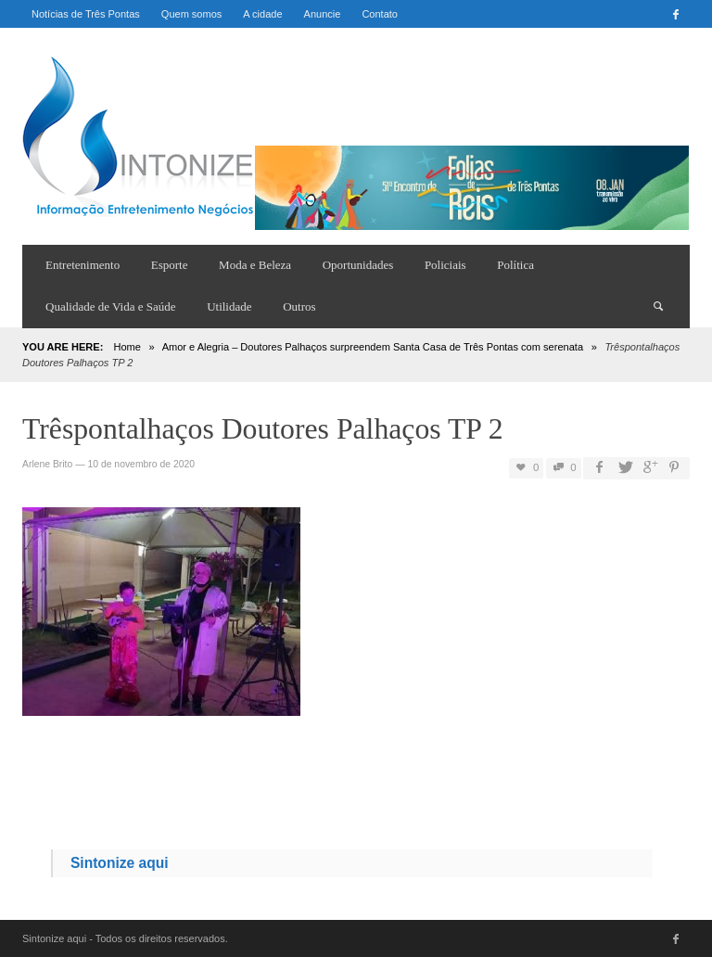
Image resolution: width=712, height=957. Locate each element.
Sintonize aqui (119, 863)
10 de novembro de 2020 (141, 464)
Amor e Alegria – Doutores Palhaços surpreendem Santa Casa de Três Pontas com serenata (372, 346)
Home (126, 346)
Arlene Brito (47, 464)
